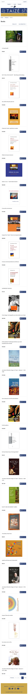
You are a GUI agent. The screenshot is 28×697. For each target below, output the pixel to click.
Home (2, 17)
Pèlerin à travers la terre (7, 155)
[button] (13, 7)
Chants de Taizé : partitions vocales (10, 128)
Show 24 (14, 24)
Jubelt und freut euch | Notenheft (9, 560)
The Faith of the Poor (7, 533)
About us (6, 686)
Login (15, 4)
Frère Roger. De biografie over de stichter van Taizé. (14, 315)
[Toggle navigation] (24, 14)
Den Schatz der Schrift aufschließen (10, 398)
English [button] (9, 4)
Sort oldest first (22, 24)
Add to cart (22, 51)
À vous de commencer (7, 208)
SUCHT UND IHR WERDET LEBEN (9, 506)
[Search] (12, 2)
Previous (12, 677)
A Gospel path (5, 48)
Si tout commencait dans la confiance (10, 261)
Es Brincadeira (5, 425)
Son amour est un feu (7, 642)
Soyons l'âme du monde (7, 615)
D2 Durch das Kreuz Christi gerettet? (10, 451)
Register (19, 4)
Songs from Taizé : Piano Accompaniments (11, 235)
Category (6, 17)
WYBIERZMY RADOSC (7, 288)
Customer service (20, 686)
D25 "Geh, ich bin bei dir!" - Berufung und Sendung (13, 74)
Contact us (12, 686)
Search (24, 1)
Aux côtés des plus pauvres (8, 101)
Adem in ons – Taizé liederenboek (9, 181)
